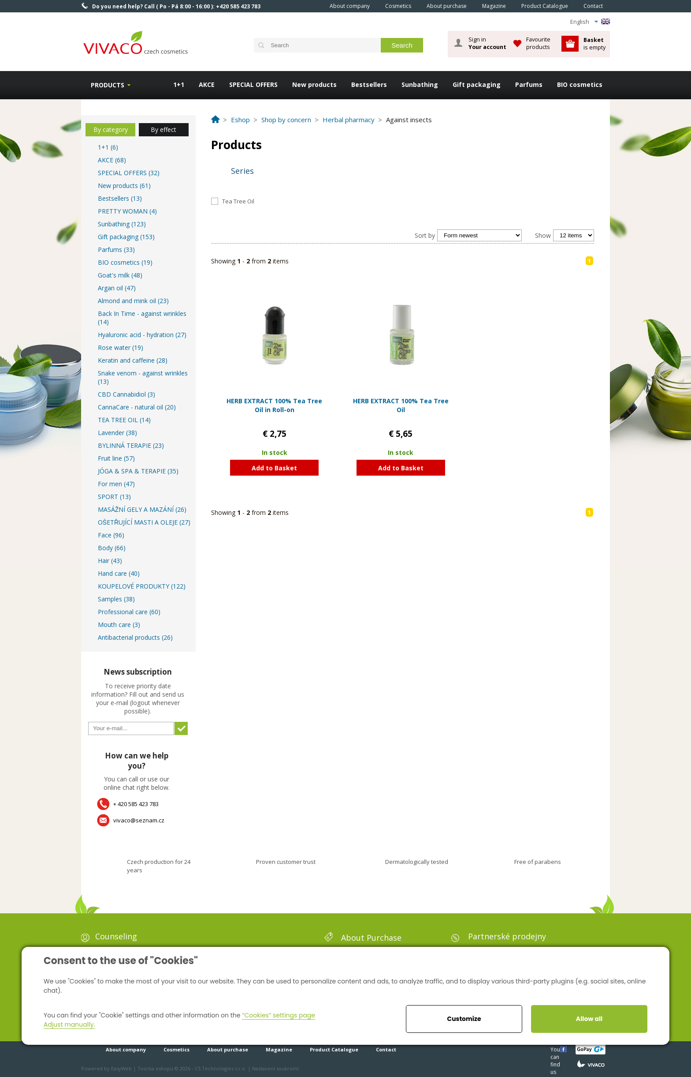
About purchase (447, 6)
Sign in (487, 43)
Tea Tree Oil (238, 201)
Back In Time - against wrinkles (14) (142, 317)
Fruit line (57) (116, 458)
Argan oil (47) (117, 288)
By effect (163, 129)
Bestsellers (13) (120, 198)
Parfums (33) (116, 249)
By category (110, 129)
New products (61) (124, 185)
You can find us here (556, 1049)
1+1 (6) (108, 147)
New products (314, 84)
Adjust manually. (69, 1024)
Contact (593, 6)
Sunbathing (419, 84)
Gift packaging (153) (126, 237)
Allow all (589, 1018)
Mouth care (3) (119, 624)
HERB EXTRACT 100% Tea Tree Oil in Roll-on (274, 405)
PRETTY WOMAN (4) (127, 211)
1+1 (178, 84)
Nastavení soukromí (275, 1068)
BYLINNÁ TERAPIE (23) (131, 445)
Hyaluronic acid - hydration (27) (142, 334)
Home (309, 6)
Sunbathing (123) (122, 224)
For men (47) (116, 484)
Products (107, 85)
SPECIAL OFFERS (253, 84)
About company (350, 6)
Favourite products (538, 43)
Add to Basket (274, 468)
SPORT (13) (114, 496)
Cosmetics (398, 6)
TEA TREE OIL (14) (124, 420)
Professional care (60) (129, 612)
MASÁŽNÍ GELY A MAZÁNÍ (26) (142, 509)
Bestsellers (369, 84)
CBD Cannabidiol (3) (126, 394)
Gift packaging (477, 84)
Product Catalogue (544, 6)
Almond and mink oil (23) (133, 300)
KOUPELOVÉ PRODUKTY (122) (142, 586)
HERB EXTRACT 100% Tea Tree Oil (401, 405)
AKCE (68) (112, 160)
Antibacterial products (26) (135, 637)
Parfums (528, 84)
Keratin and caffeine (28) (132, 360)
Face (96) (111, 535)
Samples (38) (116, 599)
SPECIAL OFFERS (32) (129, 173)
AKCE (207, 84)
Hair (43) (110, 560)
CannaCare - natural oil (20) (137, 407)
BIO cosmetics (579, 84)
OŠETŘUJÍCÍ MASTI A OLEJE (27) (144, 522)
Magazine (494, 6)
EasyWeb (121, 1068)
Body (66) (112, 548)
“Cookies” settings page (278, 1015)
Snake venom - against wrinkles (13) (143, 377)
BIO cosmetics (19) (125, 262)
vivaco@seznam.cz (138, 820)
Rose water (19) (120, 347)
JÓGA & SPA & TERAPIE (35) (138, 471)
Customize (464, 1018)
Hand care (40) (119, 573)
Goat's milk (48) (120, 275)
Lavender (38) (117, 432)
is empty (594, 43)
